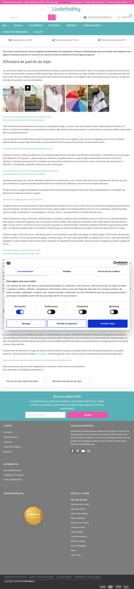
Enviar (88, 415)
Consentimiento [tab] (25, 271)
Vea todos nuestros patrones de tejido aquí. (23, 119)
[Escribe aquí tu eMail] (45, 415)
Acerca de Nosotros (117, 2)
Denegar (26, 323)
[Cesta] (124, 17)
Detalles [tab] (67, 271)
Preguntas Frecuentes (14, 475)
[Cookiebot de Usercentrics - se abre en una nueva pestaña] (115, 263)
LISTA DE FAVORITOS (98, 17)
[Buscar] (52, 17)
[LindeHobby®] (66, 8)
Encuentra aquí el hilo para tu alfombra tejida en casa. (28, 148)
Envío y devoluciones (95, 2)
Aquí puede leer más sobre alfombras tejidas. (24, 174)
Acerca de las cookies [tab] (109, 271)
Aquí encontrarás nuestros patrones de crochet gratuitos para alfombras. (37, 360)
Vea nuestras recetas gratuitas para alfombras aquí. (27, 116)
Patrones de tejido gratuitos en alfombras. (23, 199)
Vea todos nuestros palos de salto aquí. (21, 253)
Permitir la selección (67, 323)
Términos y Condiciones (87, 577)
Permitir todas (108, 323)
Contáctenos (76, 2)
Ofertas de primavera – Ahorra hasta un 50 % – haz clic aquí (30, 2)
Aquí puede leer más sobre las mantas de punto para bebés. (31, 170)
